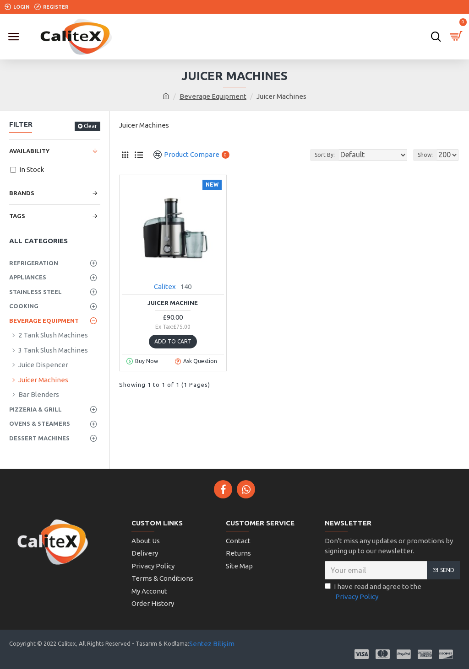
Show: (425, 155)
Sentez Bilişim (211, 644)
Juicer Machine (172, 303)
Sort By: (325, 155)
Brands (21, 193)
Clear (90, 126)
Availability (29, 151)
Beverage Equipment (213, 96)
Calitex (165, 286)
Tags (17, 216)
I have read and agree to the (373, 592)
